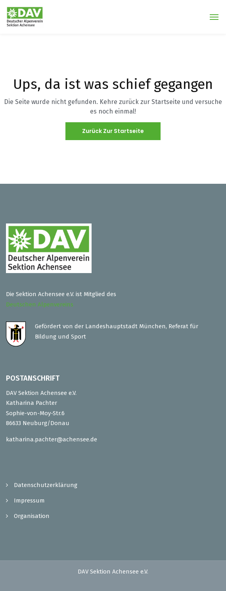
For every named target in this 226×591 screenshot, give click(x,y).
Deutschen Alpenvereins (39, 304)
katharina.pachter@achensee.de (51, 439)
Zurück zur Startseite (113, 131)
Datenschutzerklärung (45, 485)
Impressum (29, 500)
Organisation (32, 516)
